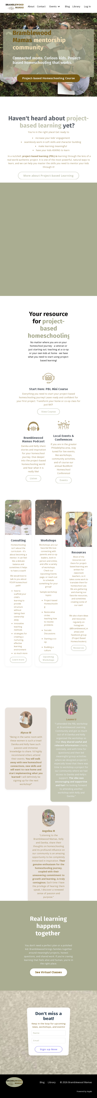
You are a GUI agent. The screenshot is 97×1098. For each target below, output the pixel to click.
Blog (67, 6)
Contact (41, 6)
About (31, 6)
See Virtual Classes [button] (48, 972)
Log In (87, 6)
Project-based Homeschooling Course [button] (48, 78)
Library (76, 6)
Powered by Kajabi (84, 1091)
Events (54, 6)
